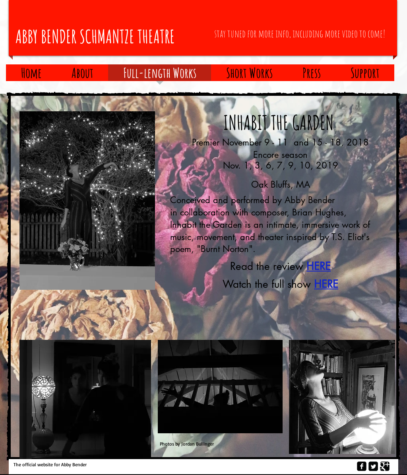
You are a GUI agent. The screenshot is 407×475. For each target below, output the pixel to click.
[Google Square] (385, 466)
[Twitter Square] (373, 466)
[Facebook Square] (361, 466)
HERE (318, 266)
